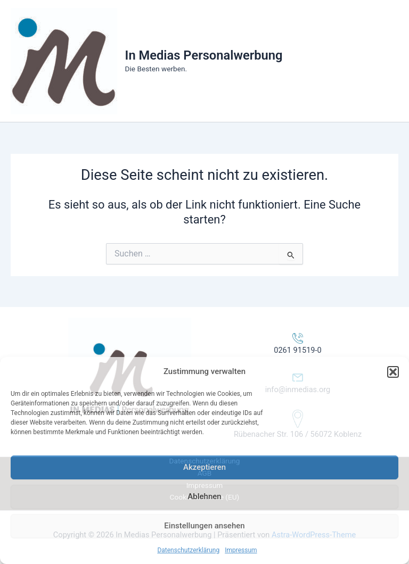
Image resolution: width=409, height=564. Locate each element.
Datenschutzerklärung (188, 550)
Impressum (241, 550)
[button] (393, 372)
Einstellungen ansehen (204, 525)
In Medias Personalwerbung (204, 55)
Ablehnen (204, 496)
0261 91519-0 (298, 350)
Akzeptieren (204, 467)
